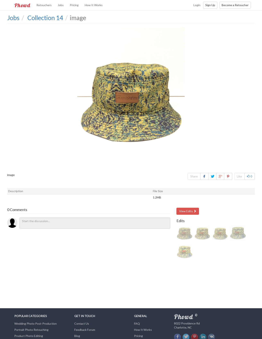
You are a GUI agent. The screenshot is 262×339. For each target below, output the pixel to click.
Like (239, 176)
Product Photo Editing (28, 336)
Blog (77, 336)
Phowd (22, 5)
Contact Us (81, 323)
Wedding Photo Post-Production (35, 323)
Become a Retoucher (235, 5)
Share (194, 176)
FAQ (137, 323)
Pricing (74, 5)
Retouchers (44, 5)
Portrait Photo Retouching (31, 329)
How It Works (94, 5)
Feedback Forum (84, 329)
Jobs (61, 5)
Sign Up (210, 5)
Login (196, 5)
